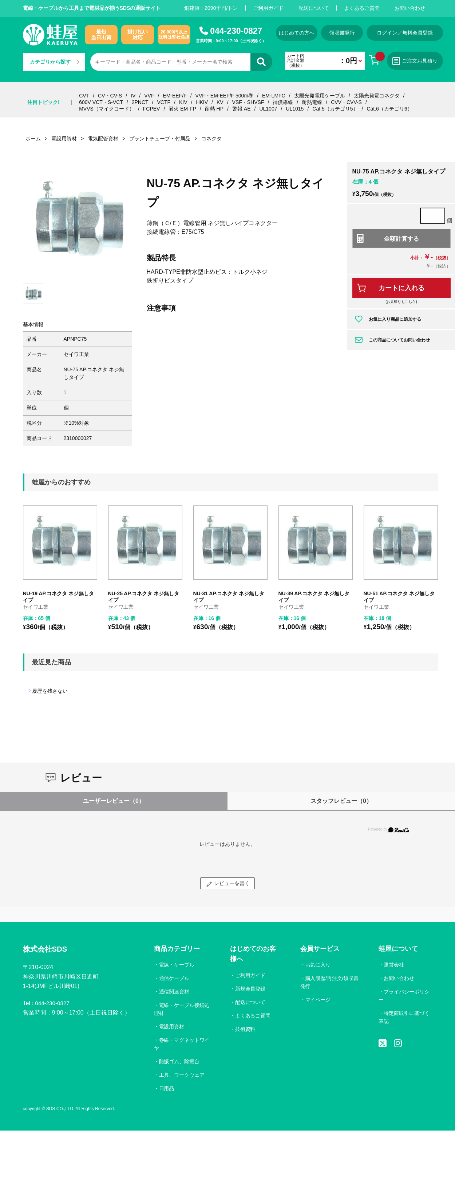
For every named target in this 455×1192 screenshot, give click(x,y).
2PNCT (140, 102)
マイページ (318, 1000)
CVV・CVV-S (346, 102)
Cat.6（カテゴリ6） (389, 109)
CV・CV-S (110, 96)
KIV (183, 102)
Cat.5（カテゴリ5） (335, 109)
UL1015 (295, 109)
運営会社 (394, 965)
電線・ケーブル (177, 965)
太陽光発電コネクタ (377, 96)
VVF (149, 96)
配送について (313, 8)
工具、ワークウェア (182, 1075)
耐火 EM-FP (182, 109)
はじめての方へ (298, 33)
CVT (84, 96)
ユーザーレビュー (114, 801)
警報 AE (241, 109)
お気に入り (318, 965)
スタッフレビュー (341, 801)
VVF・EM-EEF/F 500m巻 (224, 96)
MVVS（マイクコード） (106, 109)
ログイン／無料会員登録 (412, 33)
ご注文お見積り (421, 61)
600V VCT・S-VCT (101, 102)
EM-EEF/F (174, 96)
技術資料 (245, 1029)
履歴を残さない (50, 691)
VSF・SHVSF (248, 102)
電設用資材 (172, 1026)
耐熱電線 (312, 102)
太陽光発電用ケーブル (319, 96)
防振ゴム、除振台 (179, 1061)
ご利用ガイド (268, 8)
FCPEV (151, 109)
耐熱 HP (214, 109)
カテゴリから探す (54, 62)
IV (133, 96)
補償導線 (283, 102)
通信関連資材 (174, 992)
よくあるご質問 (362, 8)
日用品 (166, 1088)
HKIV (202, 102)
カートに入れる (401, 288)
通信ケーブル (174, 978)
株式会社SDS (47, 949)
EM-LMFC (273, 96)
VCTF (163, 102)
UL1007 (268, 109)
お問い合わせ (410, 8)
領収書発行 (347, 33)
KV (220, 102)
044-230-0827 (236, 31)
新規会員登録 (250, 989)
